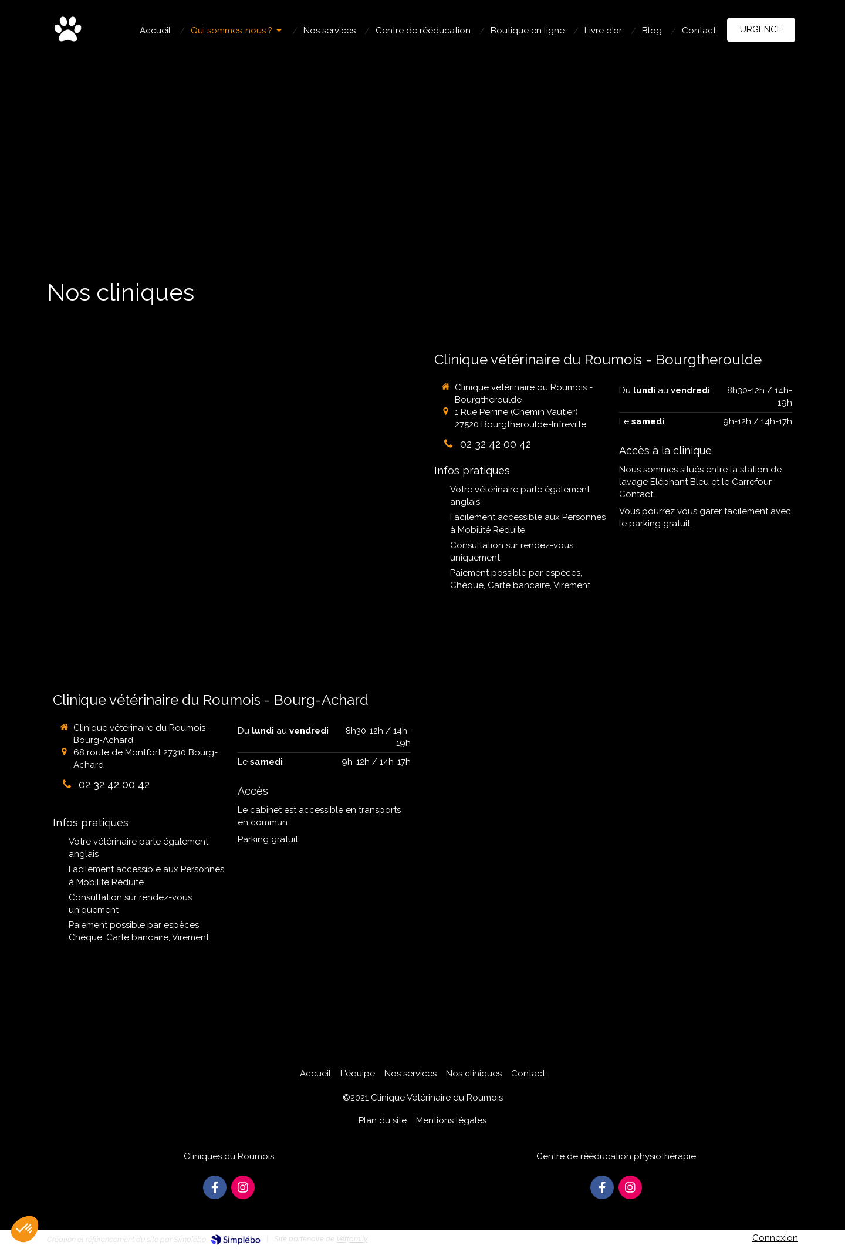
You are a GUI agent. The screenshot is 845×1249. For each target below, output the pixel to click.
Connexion (775, 1238)
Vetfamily (351, 1238)
